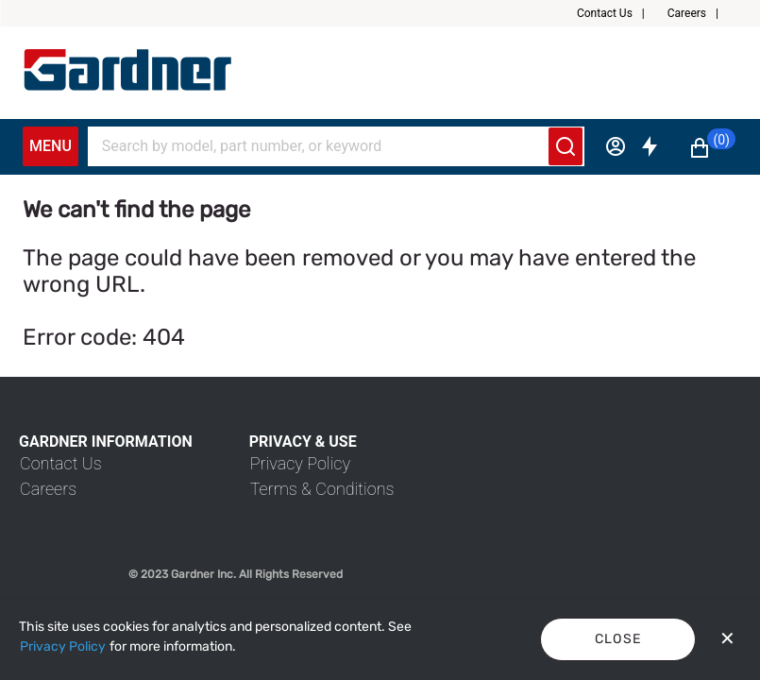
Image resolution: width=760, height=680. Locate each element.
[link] (61, 463)
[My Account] (127, 70)
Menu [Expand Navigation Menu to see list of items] (50, 146)
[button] (618, 13)
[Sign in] (615, 146)
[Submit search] (566, 146)
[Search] (324, 146)
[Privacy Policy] (63, 647)
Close (618, 639)
